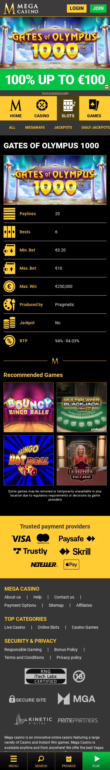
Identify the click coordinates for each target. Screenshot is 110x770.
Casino (41, 115)
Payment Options (20, 605)
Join (98, 8)
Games (94, 115)
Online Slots (48, 627)
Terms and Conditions (24, 657)
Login (77, 8)
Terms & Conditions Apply (55, 93)
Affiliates (84, 605)
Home (16, 115)
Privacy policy (69, 657)
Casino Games (85, 627)
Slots (68, 115)
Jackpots (63, 127)
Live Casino (14, 627)
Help (37, 597)
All (12, 127)
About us (12, 597)
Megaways (35, 127)
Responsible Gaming (23, 649)
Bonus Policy (66, 649)
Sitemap (56, 605)
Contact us (64, 597)
